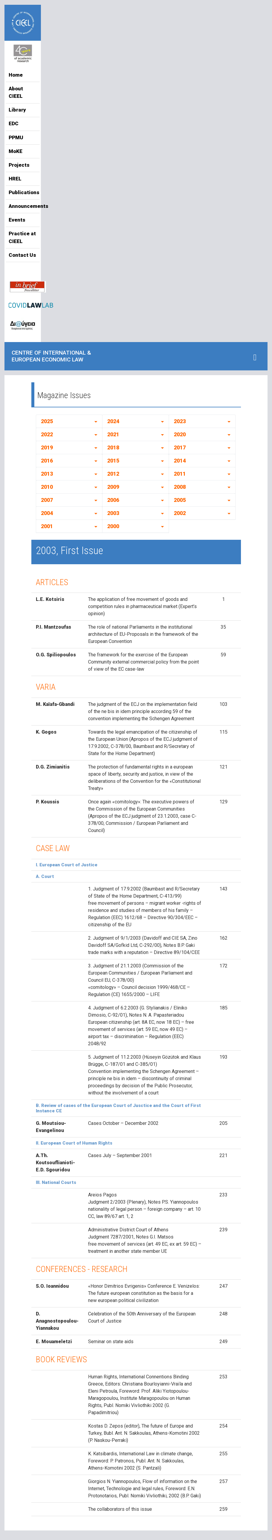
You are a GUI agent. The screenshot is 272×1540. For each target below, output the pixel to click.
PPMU (16, 137)
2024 (113, 421)
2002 (180, 513)
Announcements (23, 206)
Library (17, 110)
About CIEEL (16, 92)
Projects (19, 165)
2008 (180, 487)
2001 (47, 526)
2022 (47, 434)
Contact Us (22, 255)
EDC (14, 123)
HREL (15, 179)
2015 (113, 460)
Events (17, 220)
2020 (180, 434)
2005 (180, 500)
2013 (47, 474)
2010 (47, 487)
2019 (47, 447)
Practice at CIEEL (22, 237)
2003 (113, 513)
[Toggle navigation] (254, 357)
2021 (113, 434)
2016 (47, 460)
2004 (47, 513)
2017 (180, 447)
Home (16, 75)
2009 (113, 487)
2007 (47, 500)
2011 (180, 474)
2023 (180, 421)
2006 (113, 500)
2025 (47, 421)
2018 (113, 447)
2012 (113, 474)
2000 (113, 526)
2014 (180, 460)
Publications (23, 192)
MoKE (15, 151)
